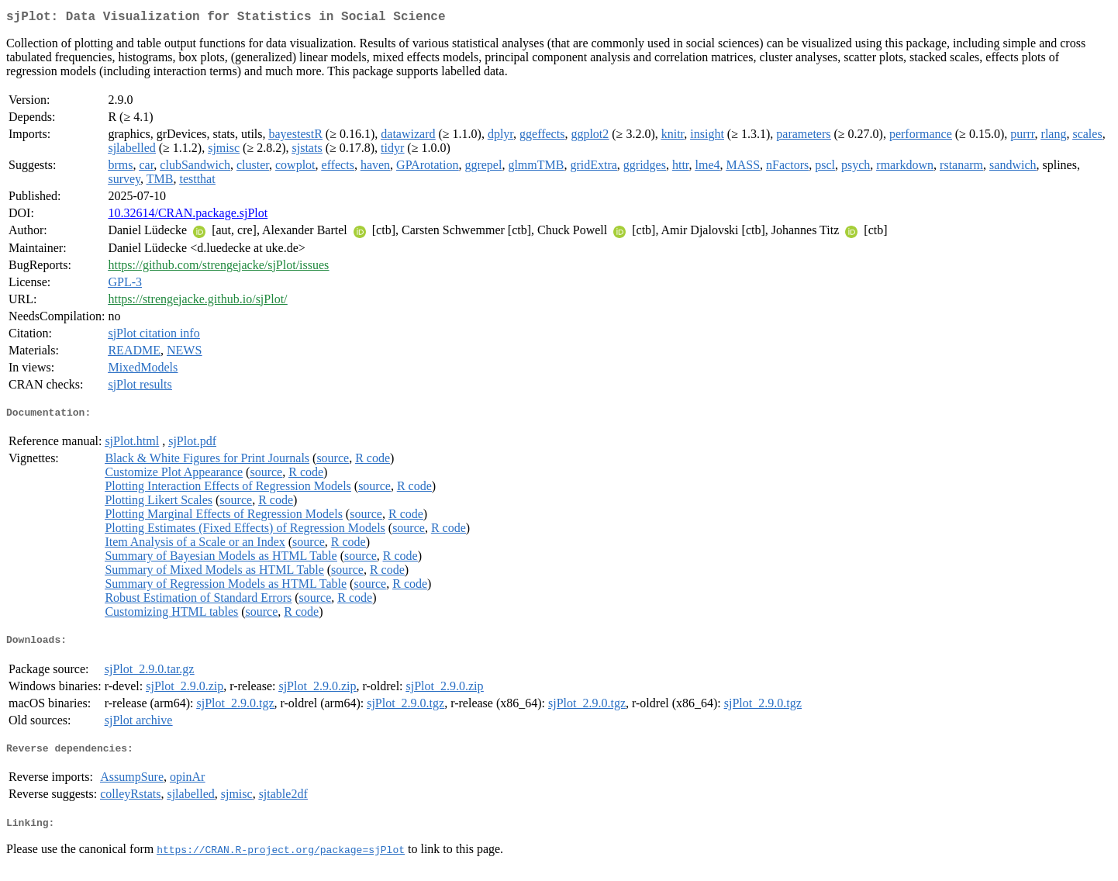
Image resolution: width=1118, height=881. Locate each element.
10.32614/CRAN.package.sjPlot (187, 216)
